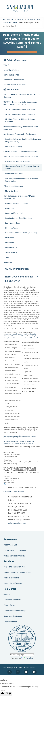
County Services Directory (14, 556)
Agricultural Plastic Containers (16, 203)
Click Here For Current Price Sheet (14, 491)
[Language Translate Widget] (22, 654)
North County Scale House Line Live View (19, 278)
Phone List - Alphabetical (14, 80)
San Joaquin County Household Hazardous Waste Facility (21, 180)
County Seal (22, 638)
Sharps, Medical (11, 253)
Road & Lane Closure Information (17, 572)
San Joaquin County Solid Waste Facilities (21, 156)
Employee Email (10, 622)
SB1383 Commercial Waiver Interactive (20, 109)
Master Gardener (11, 191)
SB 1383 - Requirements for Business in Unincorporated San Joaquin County (20, 103)
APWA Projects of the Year (14, 85)
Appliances (9, 208)
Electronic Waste (11, 228)
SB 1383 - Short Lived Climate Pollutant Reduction (20, 120)
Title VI (6, 65)
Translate (27, 658)
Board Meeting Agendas (13, 616)
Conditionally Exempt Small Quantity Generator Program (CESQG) (23, 140)
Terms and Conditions (12, 600)
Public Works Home (15, 60)
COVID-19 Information (17, 268)
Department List (10, 545)
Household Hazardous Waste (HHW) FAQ (21, 233)
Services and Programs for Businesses (20, 134)
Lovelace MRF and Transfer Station (18, 161)
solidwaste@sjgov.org (17, 523)
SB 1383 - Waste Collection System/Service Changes (22, 95)
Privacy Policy (9, 605)
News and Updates (11, 75)
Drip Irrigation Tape (12, 223)
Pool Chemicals (11, 248)
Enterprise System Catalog (14, 611)
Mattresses (9, 238)
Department (10, 19)
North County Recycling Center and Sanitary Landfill (22, 167)
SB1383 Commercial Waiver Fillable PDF (20, 114)
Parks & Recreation (11, 578)
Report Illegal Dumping (13, 583)
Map (5, 484)
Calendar (7, 594)
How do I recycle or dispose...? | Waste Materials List (20, 197)
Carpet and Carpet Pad (14, 213)
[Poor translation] (8, 694)
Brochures (8, 262)
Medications (10, 243)
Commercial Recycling (13, 147)
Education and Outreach (13, 186)
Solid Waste (20, 19)
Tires (7, 257)
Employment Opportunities (15, 550)
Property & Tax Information (14, 567)
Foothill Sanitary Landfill (14, 174)
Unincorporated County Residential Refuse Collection (21, 128)
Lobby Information (11, 70)
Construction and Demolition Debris (18, 218)
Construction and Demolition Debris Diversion (22, 151)
